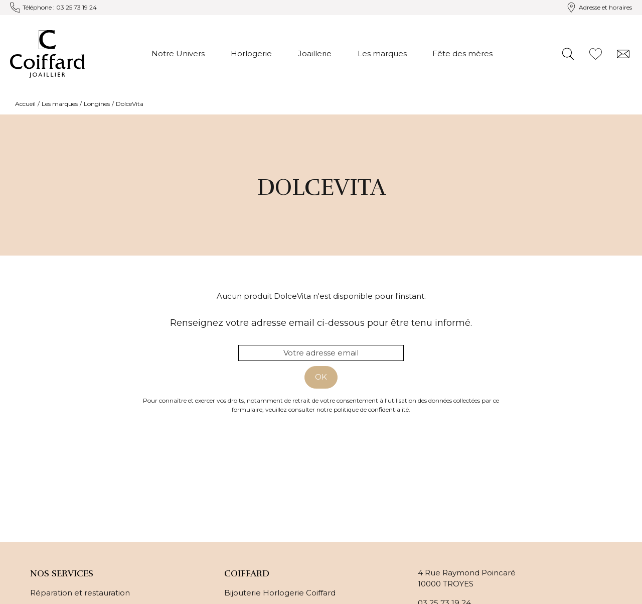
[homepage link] (47, 54)
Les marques (382, 53)
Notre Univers (178, 53)
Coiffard (246, 573)
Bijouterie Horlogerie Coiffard (280, 592)
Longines (97, 103)
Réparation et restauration (80, 592)
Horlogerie (251, 53)
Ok (321, 377)
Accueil (25, 103)
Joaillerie (315, 53)
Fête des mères (462, 53)
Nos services (61, 573)
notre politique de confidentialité (362, 409)
